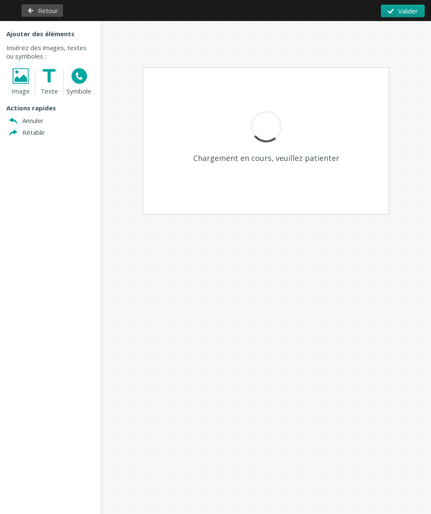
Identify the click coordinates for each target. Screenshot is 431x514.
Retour (48, 10)
